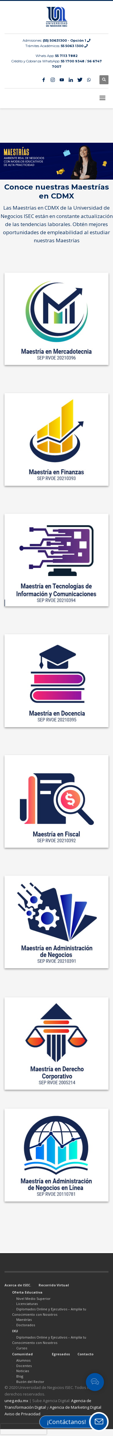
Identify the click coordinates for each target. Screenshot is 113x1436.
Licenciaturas (27, 1303)
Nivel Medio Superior (33, 1298)
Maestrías (24, 1319)
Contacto (85, 1354)
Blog (19, 1376)
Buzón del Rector (30, 1381)
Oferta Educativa (27, 1292)
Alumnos (23, 1360)
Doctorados (25, 1325)
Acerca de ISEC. (18, 1285)
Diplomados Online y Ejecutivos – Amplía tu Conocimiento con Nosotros (49, 1312)
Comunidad (22, 1354)
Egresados (61, 1354)
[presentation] (23, 1429)
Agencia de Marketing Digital (75, 1407)
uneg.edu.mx (16, 1400)
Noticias (22, 1371)
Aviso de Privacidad (22, 1414)
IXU (15, 1331)
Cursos (21, 1348)
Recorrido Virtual (54, 1285)
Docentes (24, 1365)
